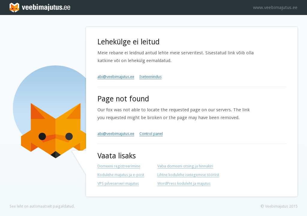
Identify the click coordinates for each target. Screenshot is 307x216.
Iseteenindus (150, 76)
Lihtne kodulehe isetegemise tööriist (188, 174)
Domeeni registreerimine (118, 166)
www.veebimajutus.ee (275, 7)
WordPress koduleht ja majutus (183, 183)
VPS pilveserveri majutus (118, 183)
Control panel (151, 133)
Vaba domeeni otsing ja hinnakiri (185, 166)
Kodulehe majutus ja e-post (120, 174)
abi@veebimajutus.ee (115, 76)
